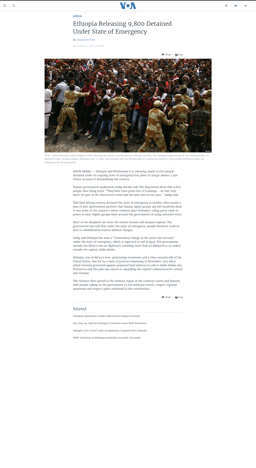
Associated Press (85, 39)
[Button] (166, 54)
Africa (77, 16)
